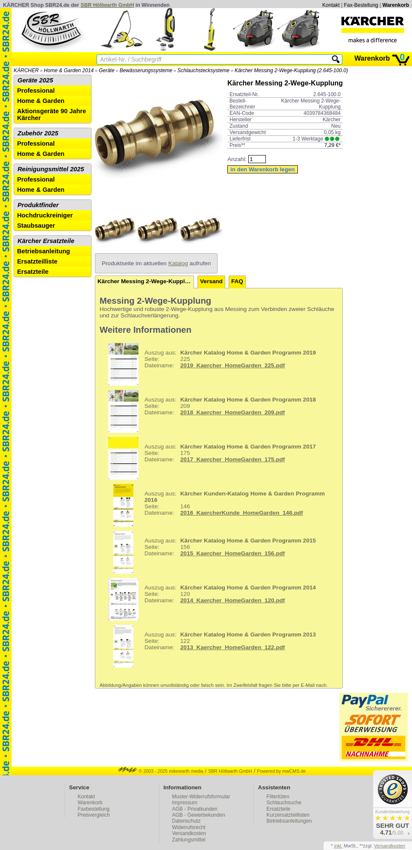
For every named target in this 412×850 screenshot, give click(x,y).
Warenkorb (396, 5)
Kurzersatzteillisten (288, 815)
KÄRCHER (26, 70)
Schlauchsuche (284, 803)
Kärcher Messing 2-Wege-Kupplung (145, 281)
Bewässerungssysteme (146, 70)
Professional (36, 90)
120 (209, 599)
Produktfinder (38, 205)
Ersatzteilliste (37, 261)
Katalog (178, 263)
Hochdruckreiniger (45, 215)
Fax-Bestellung (361, 5)
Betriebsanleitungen (289, 821)
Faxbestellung (94, 809)
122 (209, 646)
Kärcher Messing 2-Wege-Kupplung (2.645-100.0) (291, 70)
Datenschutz (186, 821)
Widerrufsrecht (189, 827)
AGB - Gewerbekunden (198, 815)
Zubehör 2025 (38, 133)
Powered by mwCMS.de (281, 771)
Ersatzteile (32, 271)
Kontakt (331, 5)
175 (209, 458)
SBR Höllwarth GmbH (107, 5)
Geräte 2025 (35, 80)
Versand (211, 281)
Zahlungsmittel (189, 840)
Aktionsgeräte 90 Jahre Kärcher (51, 114)
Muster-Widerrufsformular (201, 797)
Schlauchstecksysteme (203, 70)
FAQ (237, 281)
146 (213, 505)
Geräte (107, 70)
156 (209, 552)
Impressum (184, 803)
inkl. (338, 845)
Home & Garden (41, 100)
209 (209, 411)
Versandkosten (189, 833)
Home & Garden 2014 (69, 70)
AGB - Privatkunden (195, 809)
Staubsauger (36, 225)
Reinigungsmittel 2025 (51, 169)
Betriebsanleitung (43, 251)
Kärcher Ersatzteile (46, 240)
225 (209, 364)
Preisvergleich (94, 815)
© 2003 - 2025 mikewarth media (160, 771)
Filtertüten (278, 797)
